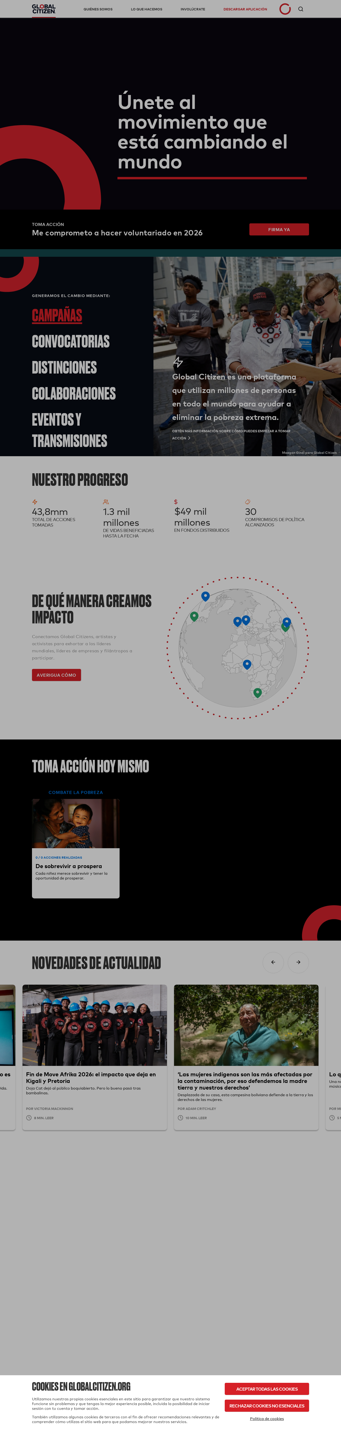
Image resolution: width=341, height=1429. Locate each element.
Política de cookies (267, 1418)
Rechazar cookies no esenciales (266, 1406)
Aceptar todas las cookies (267, 1389)
